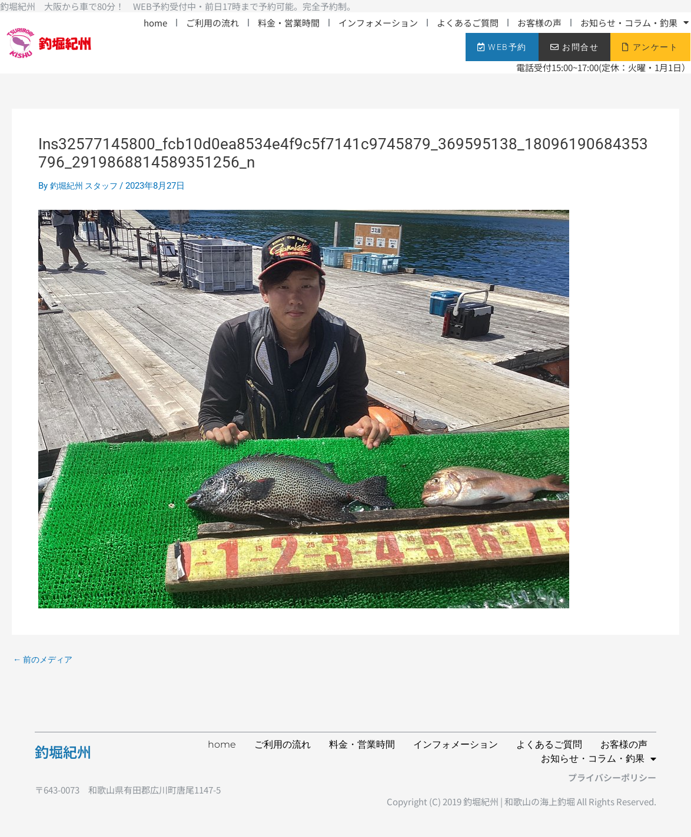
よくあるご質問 (468, 22)
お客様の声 (539, 22)
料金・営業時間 (289, 22)
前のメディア (45, 659)
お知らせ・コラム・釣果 (634, 22)
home (155, 22)
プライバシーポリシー (612, 777)
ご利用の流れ (212, 22)
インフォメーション (378, 22)
